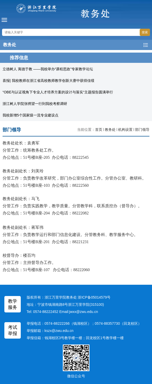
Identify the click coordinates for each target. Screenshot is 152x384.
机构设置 (125, 129)
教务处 (110, 129)
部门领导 (142, 129)
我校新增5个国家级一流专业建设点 (30, 115)
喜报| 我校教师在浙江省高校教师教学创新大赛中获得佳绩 (48, 80)
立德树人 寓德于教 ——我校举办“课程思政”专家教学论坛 (48, 69)
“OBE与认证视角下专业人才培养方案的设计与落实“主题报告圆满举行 (58, 92)
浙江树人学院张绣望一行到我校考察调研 (35, 104)
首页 (98, 129)
